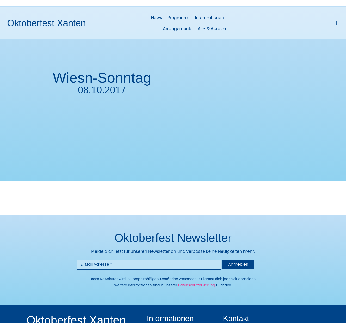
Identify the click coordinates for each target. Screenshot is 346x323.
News (156, 17)
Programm (178, 17)
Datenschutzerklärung (196, 285)
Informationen (209, 17)
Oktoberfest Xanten (46, 23)
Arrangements (177, 29)
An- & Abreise (212, 29)
